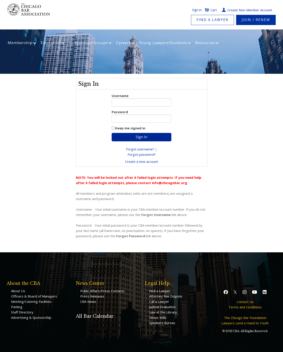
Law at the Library (163, 312)
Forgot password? (142, 154)
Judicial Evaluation (162, 307)
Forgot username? (140, 149)
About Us (18, 291)
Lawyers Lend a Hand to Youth (245, 323)
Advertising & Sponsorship (31, 317)
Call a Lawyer (159, 301)
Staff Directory (22, 312)
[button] (226, 292)
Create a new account (141, 161)
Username (120, 95)
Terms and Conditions (245, 307)
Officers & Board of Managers (34, 296)
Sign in (197, 10)
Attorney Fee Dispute (165, 296)
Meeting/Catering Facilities (31, 301)
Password (120, 112)
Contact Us (245, 301)
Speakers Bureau (162, 323)
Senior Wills (157, 317)
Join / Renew (256, 19)
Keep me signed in (130, 128)
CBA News (88, 301)
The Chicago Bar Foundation (245, 317)
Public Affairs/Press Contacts (102, 291)
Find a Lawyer (212, 19)
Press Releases (92, 296)
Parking (16, 307)
